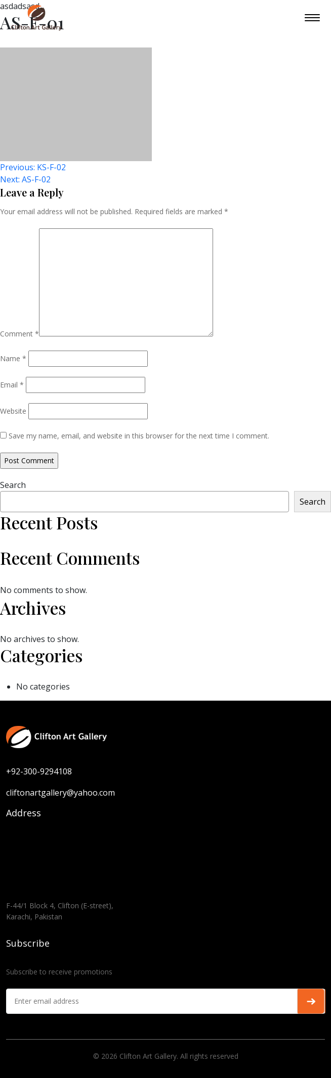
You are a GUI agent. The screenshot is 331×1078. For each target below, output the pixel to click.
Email (12, 384)
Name (13, 358)
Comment (19, 333)
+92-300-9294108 (39, 771)
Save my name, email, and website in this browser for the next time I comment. (139, 435)
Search (13, 485)
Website (13, 411)
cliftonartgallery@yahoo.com (60, 792)
